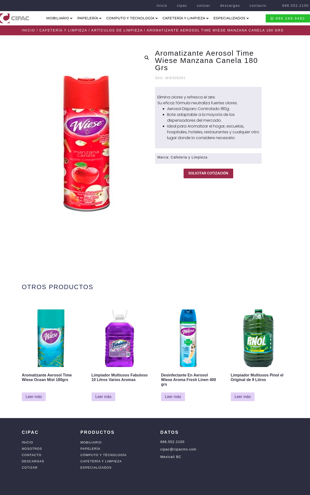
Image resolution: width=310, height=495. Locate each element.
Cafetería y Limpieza (63, 30)
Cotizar (30, 467)
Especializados (96, 467)
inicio (162, 6)
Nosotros (32, 448)
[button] (146, 57)
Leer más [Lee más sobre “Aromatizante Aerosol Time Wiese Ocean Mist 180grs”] (34, 397)
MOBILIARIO (59, 18)
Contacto (31, 455)
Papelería (90, 448)
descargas (230, 6)
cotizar (203, 6)
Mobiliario (91, 442)
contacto (258, 6)
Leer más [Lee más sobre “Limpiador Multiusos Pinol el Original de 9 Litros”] (243, 397)
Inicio (28, 30)
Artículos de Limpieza (117, 30)
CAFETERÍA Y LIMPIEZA (186, 18)
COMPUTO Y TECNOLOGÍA (132, 18)
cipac (182, 6)
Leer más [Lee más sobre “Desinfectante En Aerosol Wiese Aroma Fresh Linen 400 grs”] (173, 397)
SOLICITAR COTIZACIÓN (208, 173)
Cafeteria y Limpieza (189, 157)
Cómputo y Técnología (103, 455)
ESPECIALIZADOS (231, 18)
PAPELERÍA (89, 18)
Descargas (33, 461)
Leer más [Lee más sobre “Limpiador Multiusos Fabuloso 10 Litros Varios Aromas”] (103, 397)
